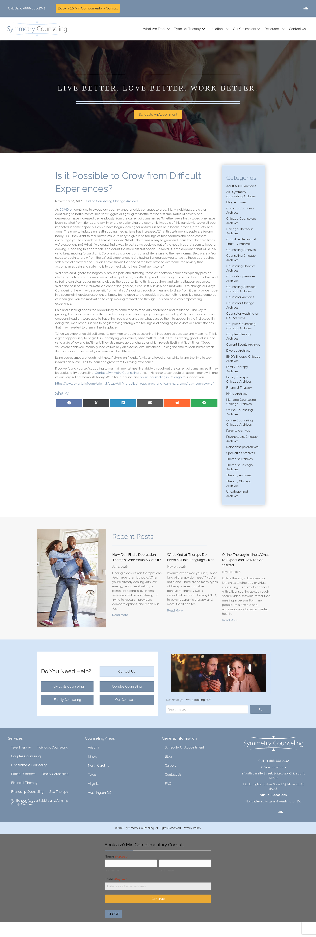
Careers (170, 765)
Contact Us (296, 29)
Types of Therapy (187, 29)
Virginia (93, 784)
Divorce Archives (238, 350)
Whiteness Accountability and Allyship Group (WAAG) (39, 802)
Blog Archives (236, 202)
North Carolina (98, 765)
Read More (120, 615)
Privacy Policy (192, 828)
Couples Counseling (26, 756)
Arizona (93, 747)
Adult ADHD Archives (241, 186)
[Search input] (207, 709)
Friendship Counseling (27, 792)
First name (112, 871)
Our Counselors (243, 29)
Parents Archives (238, 430)
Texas (92, 774)
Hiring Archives (236, 393)
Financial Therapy (239, 387)
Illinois (92, 756)
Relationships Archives (242, 447)
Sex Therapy (58, 792)
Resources (272, 29)
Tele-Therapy (21, 747)
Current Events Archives (243, 344)
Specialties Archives (240, 453)
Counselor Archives (240, 297)
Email (116, 880)
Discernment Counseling (29, 765)
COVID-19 (66, 209)
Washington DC (99, 793)
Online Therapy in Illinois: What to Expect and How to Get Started (245, 560)
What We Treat (153, 29)
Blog (168, 756)
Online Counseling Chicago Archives (112, 201)
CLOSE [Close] (113, 915)
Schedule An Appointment (184, 747)
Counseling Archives (241, 250)
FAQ (168, 784)
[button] (167, 29)
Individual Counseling (52, 747)
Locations (216, 29)
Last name (166, 871)
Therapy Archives (238, 475)
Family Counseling (55, 774)
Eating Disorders (23, 774)
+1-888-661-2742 (33, 8)
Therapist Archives (239, 459)
